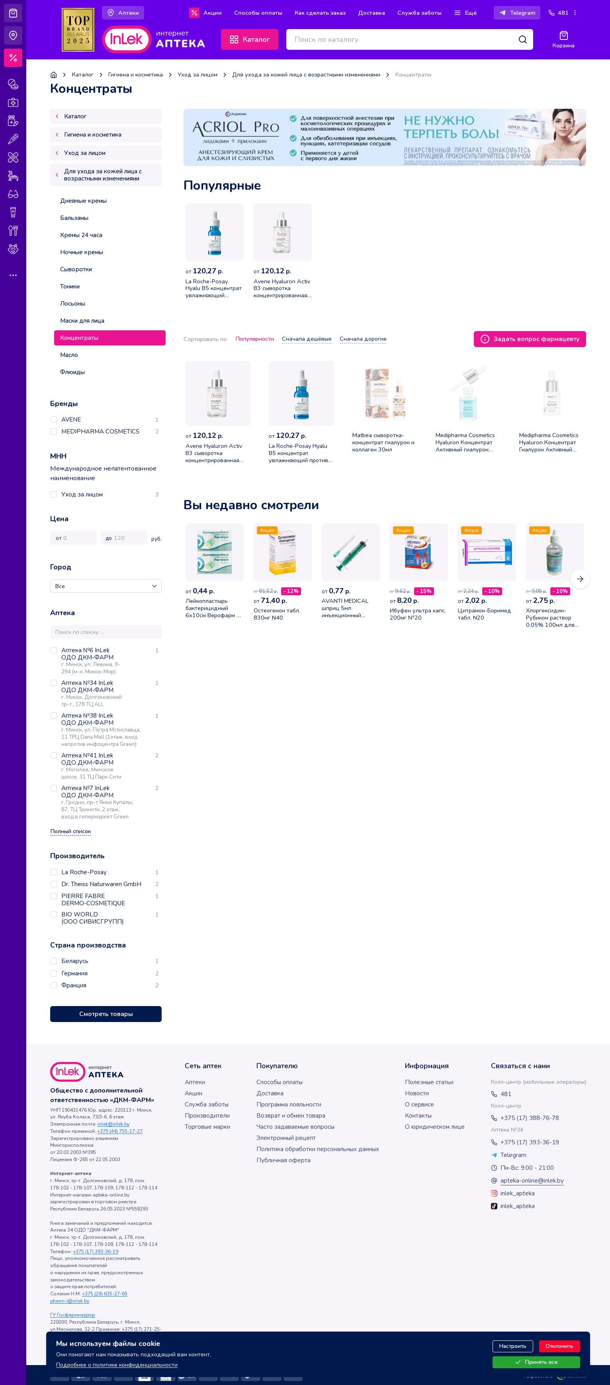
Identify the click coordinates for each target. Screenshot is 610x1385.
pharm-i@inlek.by (69, 1301)
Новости (417, 1093)
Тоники (70, 286)
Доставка (269, 1093)
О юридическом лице (435, 1127)
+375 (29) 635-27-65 (104, 1294)
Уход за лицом (197, 74)
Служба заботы (207, 1104)
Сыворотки (76, 269)
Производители (207, 1116)
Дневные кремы (83, 201)
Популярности (255, 339)
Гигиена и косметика (135, 74)
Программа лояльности (288, 1104)
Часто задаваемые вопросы (295, 1127)
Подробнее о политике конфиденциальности (117, 1364)
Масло (69, 355)
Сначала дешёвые (307, 339)
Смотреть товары (106, 1014)
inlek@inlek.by (113, 1124)
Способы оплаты (279, 1082)
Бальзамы (74, 218)
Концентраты (79, 338)
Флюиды (72, 372)
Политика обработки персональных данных (317, 1149)
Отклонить (559, 1346)
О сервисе (419, 1104)
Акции (193, 1093)
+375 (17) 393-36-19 (95, 1251)
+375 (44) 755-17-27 (120, 1131)
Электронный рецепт (286, 1138)
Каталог (83, 74)
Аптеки (195, 1082)
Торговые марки (207, 1127)
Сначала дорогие (363, 339)
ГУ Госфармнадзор (72, 1315)
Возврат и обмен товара (290, 1116)
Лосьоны (72, 304)
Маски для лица (82, 321)
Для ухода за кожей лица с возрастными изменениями (306, 74)
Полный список (71, 831)
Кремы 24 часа (81, 235)
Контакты (418, 1116)
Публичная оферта (283, 1160)
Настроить (512, 1346)
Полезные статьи (429, 1082)
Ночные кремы (81, 252)
